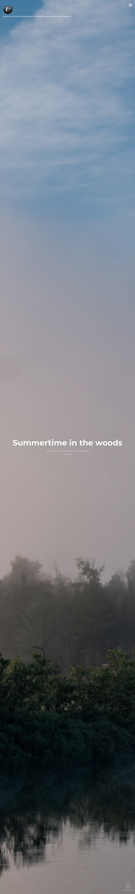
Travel (68, 454)
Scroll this (128, 887)
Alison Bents (83, 451)
